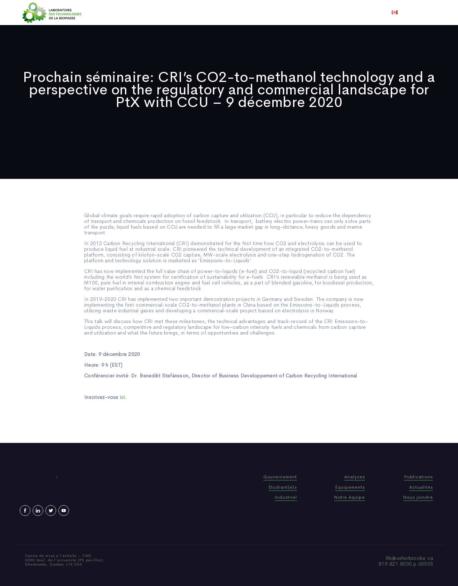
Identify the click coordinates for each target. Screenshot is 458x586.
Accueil (133, 12)
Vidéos (285, 12)
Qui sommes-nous (173, 12)
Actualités (255, 12)
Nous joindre (318, 12)
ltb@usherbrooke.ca (409, 558)
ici (122, 397)
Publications (219, 12)
